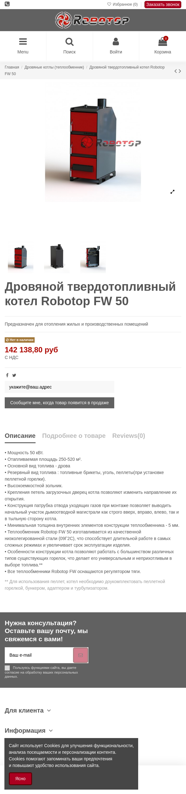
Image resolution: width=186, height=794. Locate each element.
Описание (20, 436)
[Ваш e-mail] (39, 655)
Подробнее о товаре (74, 436)
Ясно (20, 778)
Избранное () (123, 4)
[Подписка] (80, 655)
